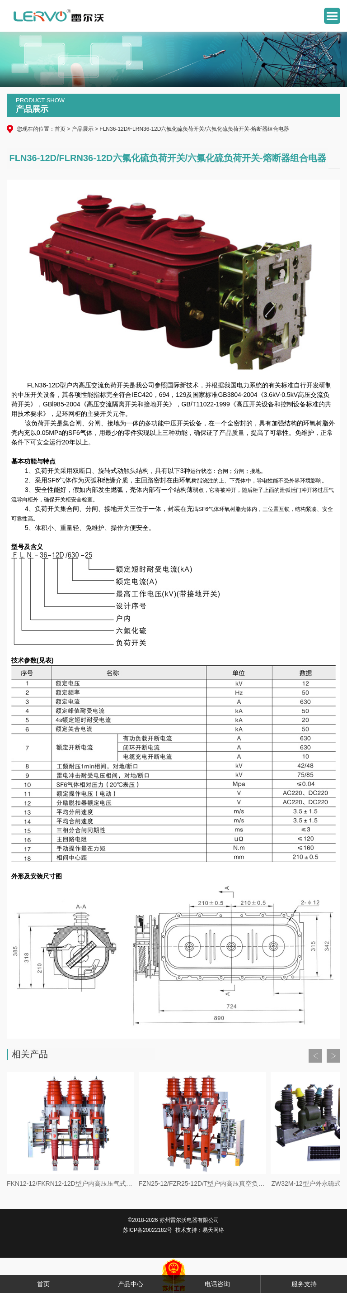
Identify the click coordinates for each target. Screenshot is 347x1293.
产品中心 (130, 1284)
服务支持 (304, 1284)
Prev (315, 1056)
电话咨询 (217, 1284)
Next (333, 1056)
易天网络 (213, 1230)
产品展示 (83, 129)
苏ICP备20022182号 (147, 1230)
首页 (60, 129)
